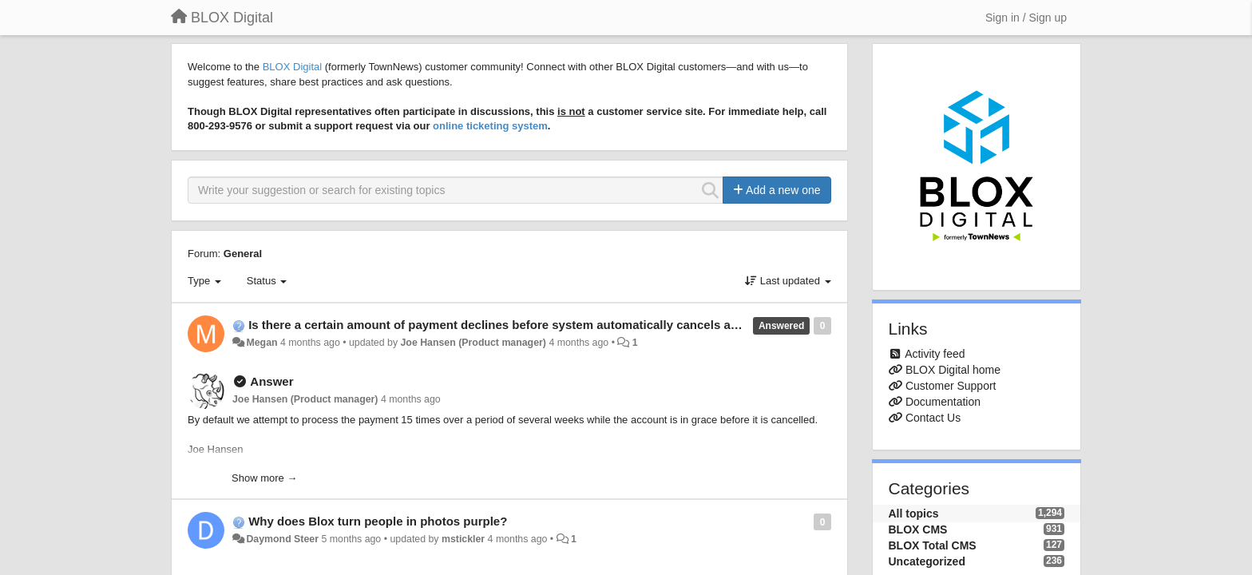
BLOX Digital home (952, 369)
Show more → (264, 478)
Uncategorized (927, 561)
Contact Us (933, 417)
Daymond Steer (282, 539)
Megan (261, 342)
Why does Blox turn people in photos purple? (377, 521)
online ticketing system (490, 126)
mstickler (463, 539)
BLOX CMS (918, 529)
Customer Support (950, 385)
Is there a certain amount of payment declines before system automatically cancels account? (512, 324)
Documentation (943, 401)
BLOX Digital (292, 67)
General (243, 254)
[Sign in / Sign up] (1026, 17)
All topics (914, 513)
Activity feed (935, 353)
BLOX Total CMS (933, 545)
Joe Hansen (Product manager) (472, 342)
